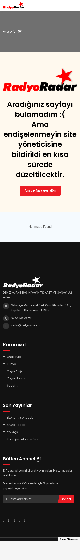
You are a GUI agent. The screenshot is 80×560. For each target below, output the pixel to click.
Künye (11, 364)
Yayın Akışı (14, 371)
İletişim (12, 385)
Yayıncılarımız (17, 378)
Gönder (66, 499)
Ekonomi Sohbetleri (21, 417)
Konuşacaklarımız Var (22, 439)
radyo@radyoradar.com (26, 325)
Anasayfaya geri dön (40, 190)
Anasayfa (14, 357)
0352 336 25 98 (21, 318)
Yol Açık (12, 432)
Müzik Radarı (16, 425)
